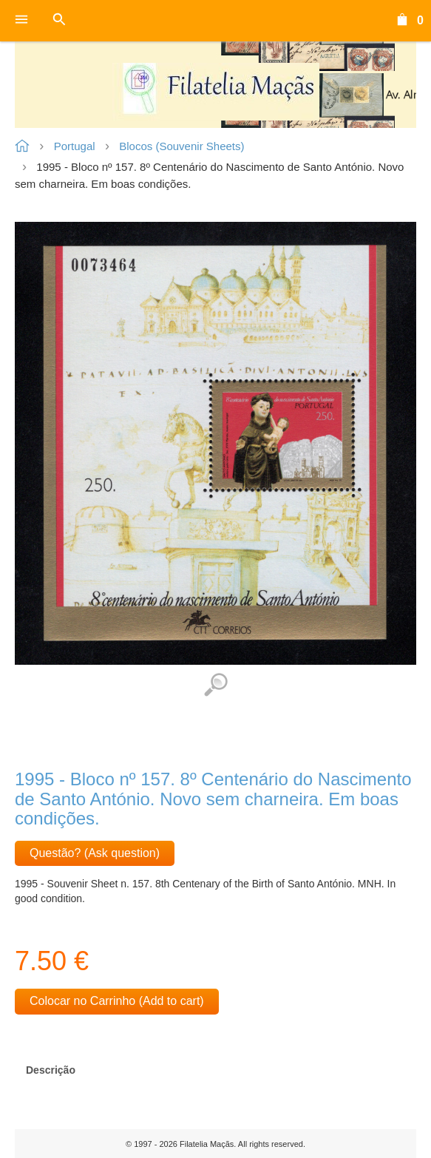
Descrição (50, 1070)
